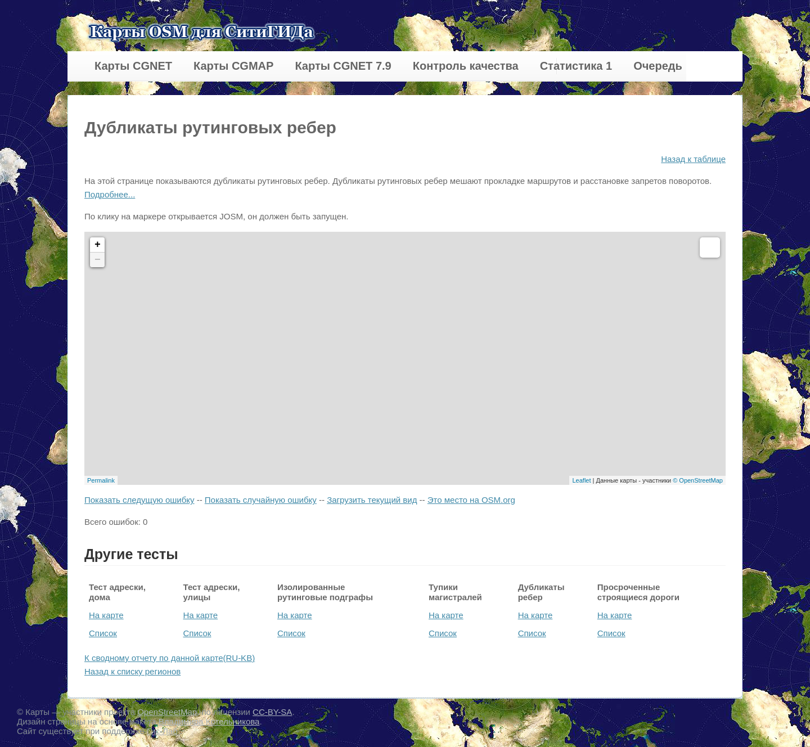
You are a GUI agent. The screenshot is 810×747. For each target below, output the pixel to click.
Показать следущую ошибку (139, 500)
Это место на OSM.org (471, 500)
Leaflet (581, 480)
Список (103, 633)
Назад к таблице (693, 159)
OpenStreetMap (167, 712)
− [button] (97, 260)
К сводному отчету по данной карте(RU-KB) (169, 658)
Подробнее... (109, 194)
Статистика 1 (576, 66)
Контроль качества (466, 66)
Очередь (657, 66)
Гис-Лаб (163, 731)
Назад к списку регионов (132, 671)
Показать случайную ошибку (261, 500)
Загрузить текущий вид (372, 500)
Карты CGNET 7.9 (343, 66)
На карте (106, 615)
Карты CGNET (133, 66)
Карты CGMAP (233, 66)
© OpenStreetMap (698, 480)
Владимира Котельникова (209, 721)
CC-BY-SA (272, 712)
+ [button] (97, 244)
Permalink (101, 480)
